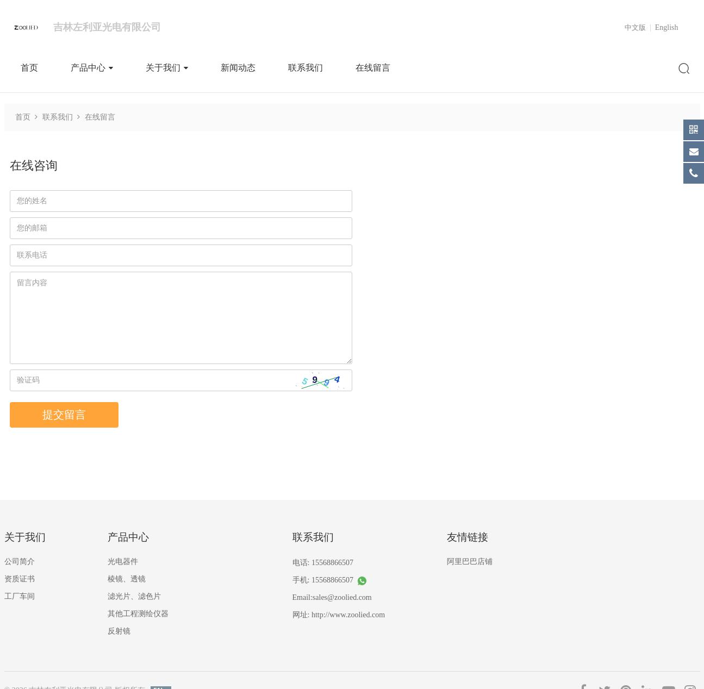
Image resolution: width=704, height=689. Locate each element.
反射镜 (119, 631)
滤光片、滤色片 (134, 596)
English (666, 27)
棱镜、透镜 (127, 579)
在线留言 (373, 67)
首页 (29, 67)
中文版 (635, 27)
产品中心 (92, 67)
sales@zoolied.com (342, 597)
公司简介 (19, 562)
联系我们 (305, 67)
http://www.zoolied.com (348, 615)
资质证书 (19, 579)
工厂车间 (19, 596)
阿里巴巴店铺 (470, 562)
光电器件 (123, 562)
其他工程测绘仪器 (138, 614)
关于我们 (167, 67)
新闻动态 (238, 67)
